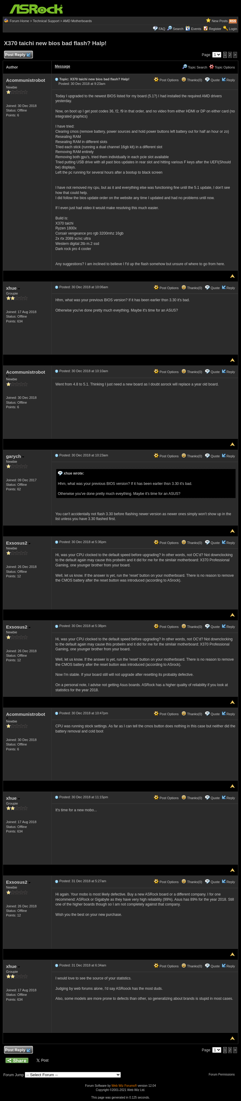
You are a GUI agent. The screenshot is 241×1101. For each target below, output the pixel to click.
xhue (13, 288)
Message (62, 66)
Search (178, 29)
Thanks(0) (191, 80)
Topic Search (194, 67)
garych (15, 456)
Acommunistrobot (25, 81)
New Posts (220, 21)
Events (193, 29)
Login (233, 29)
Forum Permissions (223, 1074)
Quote (215, 80)
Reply (230, 80)
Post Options (166, 80)
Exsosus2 (18, 542)
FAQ (162, 29)
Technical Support (46, 21)
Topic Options (222, 67)
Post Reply (17, 55)
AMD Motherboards (77, 21)
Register (215, 29)
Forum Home (19, 21)
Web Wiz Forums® (124, 1085)
